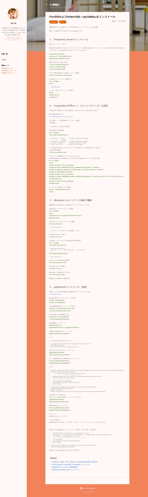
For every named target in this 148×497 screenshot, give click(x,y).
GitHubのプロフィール (8, 73)
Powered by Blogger (87, 488)
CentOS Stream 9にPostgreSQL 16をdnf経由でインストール (71, 464)
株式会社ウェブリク (7, 68)
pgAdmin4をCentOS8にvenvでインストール (65, 470)
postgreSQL (53, 22)
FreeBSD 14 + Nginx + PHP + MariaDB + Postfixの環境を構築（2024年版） (75, 462)
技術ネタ (63, 22)
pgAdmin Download (56, 294)
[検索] (128, 5)
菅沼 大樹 (13, 23)
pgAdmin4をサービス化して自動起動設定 (65, 467)
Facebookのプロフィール (9, 70)
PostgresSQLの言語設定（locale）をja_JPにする (62, 116)
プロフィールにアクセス (13, 38)
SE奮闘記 (54, 4)
